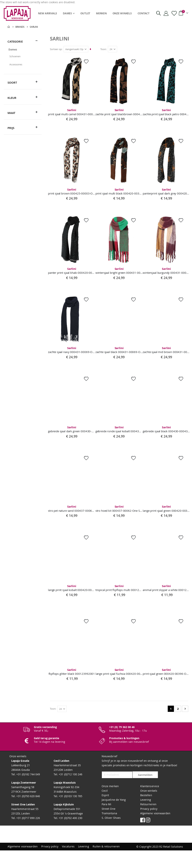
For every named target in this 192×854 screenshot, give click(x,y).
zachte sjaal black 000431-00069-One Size (119, 351)
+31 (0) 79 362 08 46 (122, 731)
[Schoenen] (22, 56)
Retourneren (148, 808)
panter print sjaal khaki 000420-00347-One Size (72, 271)
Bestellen (146, 799)
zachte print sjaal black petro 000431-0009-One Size (166, 112)
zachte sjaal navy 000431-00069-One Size (72, 351)
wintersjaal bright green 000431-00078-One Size (119, 271)
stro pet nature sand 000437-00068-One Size (72, 511)
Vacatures (68, 850)
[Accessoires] (22, 64)
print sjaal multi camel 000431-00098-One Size (72, 112)
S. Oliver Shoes (111, 821)
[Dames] (22, 49)
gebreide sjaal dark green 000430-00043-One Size (72, 431)
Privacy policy (148, 812)
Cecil (105, 794)
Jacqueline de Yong (114, 803)
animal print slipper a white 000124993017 (166, 591)
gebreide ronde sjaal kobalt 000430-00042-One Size (119, 431)
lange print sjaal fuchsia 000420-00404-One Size (119, 675)
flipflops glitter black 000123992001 (72, 675)
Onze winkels (148, 794)
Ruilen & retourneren (106, 850)
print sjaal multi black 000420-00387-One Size (119, 192)
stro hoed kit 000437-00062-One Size (119, 511)
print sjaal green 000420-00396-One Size (166, 675)
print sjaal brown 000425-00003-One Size (72, 192)
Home (9, 26)
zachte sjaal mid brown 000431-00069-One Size (166, 351)
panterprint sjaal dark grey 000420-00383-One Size (166, 192)
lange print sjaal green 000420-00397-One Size (166, 511)
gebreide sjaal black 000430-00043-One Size (166, 431)
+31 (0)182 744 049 (28, 778)
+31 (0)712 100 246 (70, 778)
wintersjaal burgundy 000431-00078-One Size (166, 271)
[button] (86, 61)
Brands (19, 26)
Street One (108, 812)
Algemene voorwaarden (155, 817)
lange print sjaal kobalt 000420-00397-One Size (72, 591)
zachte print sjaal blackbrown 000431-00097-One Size (119, 112)
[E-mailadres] (117, 778)
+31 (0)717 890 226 (28, 822)
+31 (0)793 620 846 (28, 800)
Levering (145, 803)
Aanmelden (145, 778)
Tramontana (109, 817)
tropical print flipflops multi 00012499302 (119, 591)
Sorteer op (57, 49)
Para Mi (106, 808)
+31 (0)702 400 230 (70, 822)
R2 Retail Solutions (171, 850)
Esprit (105, 799)
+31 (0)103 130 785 (70, 800)
